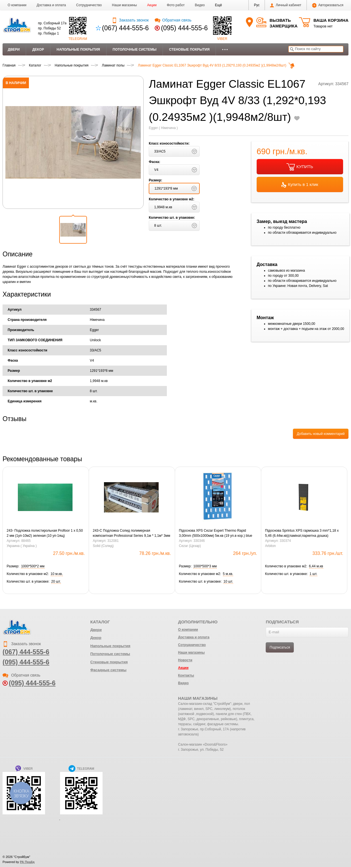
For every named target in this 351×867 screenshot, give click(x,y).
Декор (38, 49)
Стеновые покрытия (189, 49)
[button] (218, 5)
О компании (17, 5)
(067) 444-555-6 (125, 28)
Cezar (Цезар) (190, 546)
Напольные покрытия (78, 49)
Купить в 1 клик (299, 185)
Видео (200, 5)
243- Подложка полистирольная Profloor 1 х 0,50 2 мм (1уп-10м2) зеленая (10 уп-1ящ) (45, 533)
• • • (224, 49)
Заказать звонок (130, 20)
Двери (14, 49)
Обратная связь (173, 20)
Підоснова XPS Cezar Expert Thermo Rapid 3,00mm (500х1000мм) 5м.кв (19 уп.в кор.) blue (215, 533)
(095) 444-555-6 (184, 28)
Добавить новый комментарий (321, 434)
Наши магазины (124, 5)
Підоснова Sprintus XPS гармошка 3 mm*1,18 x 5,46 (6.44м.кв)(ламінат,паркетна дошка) (302, 533)
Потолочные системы (135, 49)
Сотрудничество (89, 5)
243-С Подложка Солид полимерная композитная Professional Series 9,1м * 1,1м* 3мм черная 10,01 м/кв (131, 533)
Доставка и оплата (51, 5)
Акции (152, 5)
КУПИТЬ (299, 167)
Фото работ (176, 5)
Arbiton (270, 546)
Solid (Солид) (103, 546)
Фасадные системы (108, 670)
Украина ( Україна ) (22, 546)
